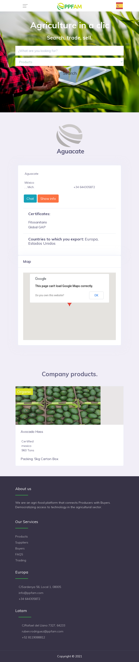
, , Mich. (29, 187)
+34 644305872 (29, 599)
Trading (20, 560)
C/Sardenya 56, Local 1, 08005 (40, 587)
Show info (48, 198)
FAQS (19, 554)
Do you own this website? (49, 295)
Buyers (20, 548)
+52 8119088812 (33, 637)
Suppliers (21, 542)
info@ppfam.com (31, 593)
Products (21, 536)
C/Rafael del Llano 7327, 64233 (43, 625)
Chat (30, 198)
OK (96, 295)
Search (70, 73)
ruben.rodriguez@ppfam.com (42, 631)
